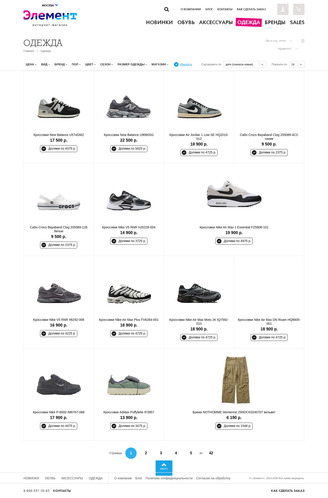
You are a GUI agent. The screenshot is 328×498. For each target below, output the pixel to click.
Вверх (164, 469)
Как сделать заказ (251, 9)
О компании (191, 9)
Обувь (50, 478)
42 (211, 453)
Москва (50, 5)
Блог (209, 9)
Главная (28, 51)
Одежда (46, 51)
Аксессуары (72, 478)
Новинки (31, 478)
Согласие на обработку (213, 478)
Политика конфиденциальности (169, 478)
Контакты (224, 9)
